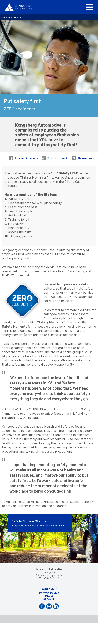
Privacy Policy (49, 592)
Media (49, 595)
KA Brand (48, 589)
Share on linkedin (57, 158)
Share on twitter (88, 158)
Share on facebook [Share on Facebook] (26, 158)
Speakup (49, 599)
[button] (89, 7)
